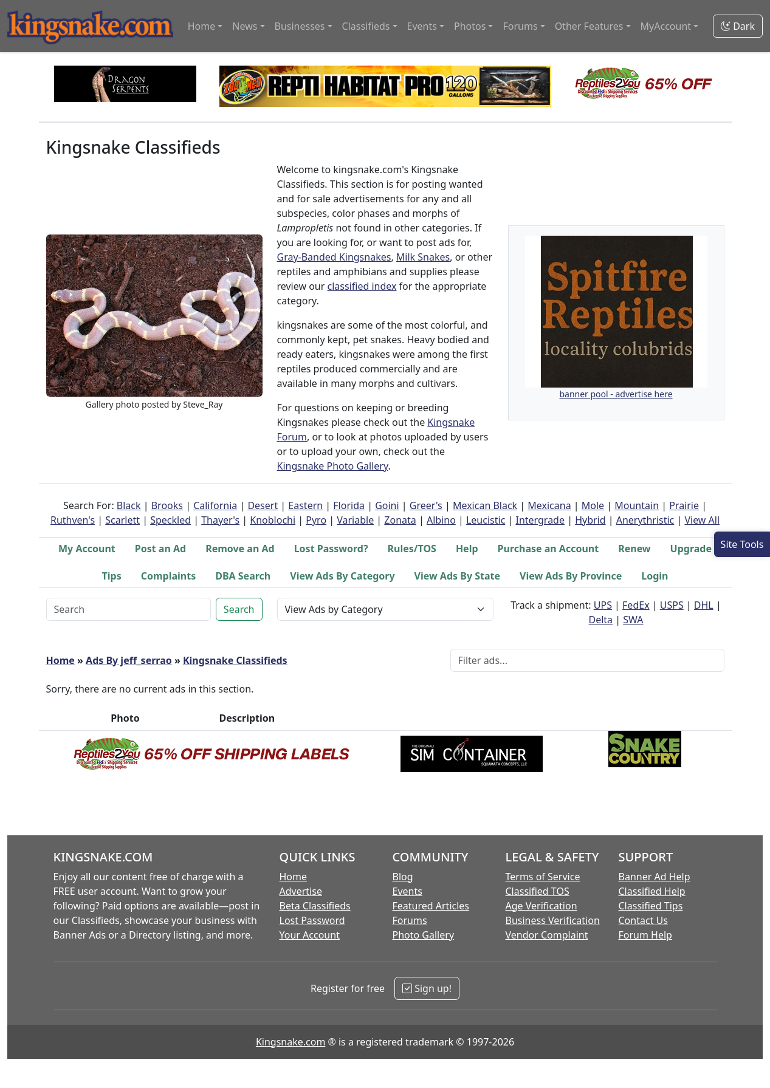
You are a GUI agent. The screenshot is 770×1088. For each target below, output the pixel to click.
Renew (634, 548)
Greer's (426, 505)
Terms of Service (543, 876)
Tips (112, 576)
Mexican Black (485, 505)
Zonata (400, 520)
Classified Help (652, 891)
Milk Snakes (423, 257)
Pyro (316, 520)
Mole (593, 505)
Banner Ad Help (654, 876)
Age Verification (541, 905)
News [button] (244, 26)
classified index (362, 286)
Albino (441, 520)
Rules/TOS (412, 548)
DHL (703, 605)
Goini (387, 505)
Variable (355, 520)
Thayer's (220, 520)
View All (702, 520)
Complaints (168, 576)
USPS (672, 605)
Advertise (301, 891)
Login (654, 576)
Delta (601, 619)
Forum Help (645, 935)
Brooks (167, 505)
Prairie (684, 505)
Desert (262, 505)
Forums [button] (520, 26)
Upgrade (691, 548)
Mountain (636, 505)
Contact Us (643, 920)
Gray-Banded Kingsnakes (334, 257)
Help (467, 548)
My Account (86, 548)
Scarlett (122, 520)
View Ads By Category (342, 576)
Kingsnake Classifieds (235, 660)
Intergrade (540, 520)
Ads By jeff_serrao (129, 660)
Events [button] (422, 26)
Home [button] (202, 26)
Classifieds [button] (366, 26)
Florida (349, 505)
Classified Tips (651, 905)
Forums (410, 920)
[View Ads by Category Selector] (385, 609)
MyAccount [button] (666, 26)
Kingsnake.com (290, 1042)
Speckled (170, 520)
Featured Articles (431, 905)
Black (129, 505)
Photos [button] (470, 26)
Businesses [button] (300, 26)
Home (60, 660)
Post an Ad (160, 548)
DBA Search (242, 576)
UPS (603, 605)
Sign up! (427, 988)
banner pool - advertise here (615, 394)
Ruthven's (72, 520)
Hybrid (590, 520)
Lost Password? (331, 548)
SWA (633, 619)
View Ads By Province (571, 576)
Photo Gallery (424, 935)
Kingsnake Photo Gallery (332, 466)
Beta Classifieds (315, 905)
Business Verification (553, 920)
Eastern (305, 505)
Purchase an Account (548, 548)
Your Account (310, 935)
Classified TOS (537, 891)
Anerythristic (645, 520)
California (215, 505)
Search (239, 609)
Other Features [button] (589, 26)
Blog (403, 876)
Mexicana (549, 505)
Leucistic (485, 520)
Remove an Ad (240, 548)
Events (407, 891)
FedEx (636, 605)
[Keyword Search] (128, 609)
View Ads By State (457, 576)
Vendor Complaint (547, 935)
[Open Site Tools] (742, 544)
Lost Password (312, 920)
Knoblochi (272, 520)
